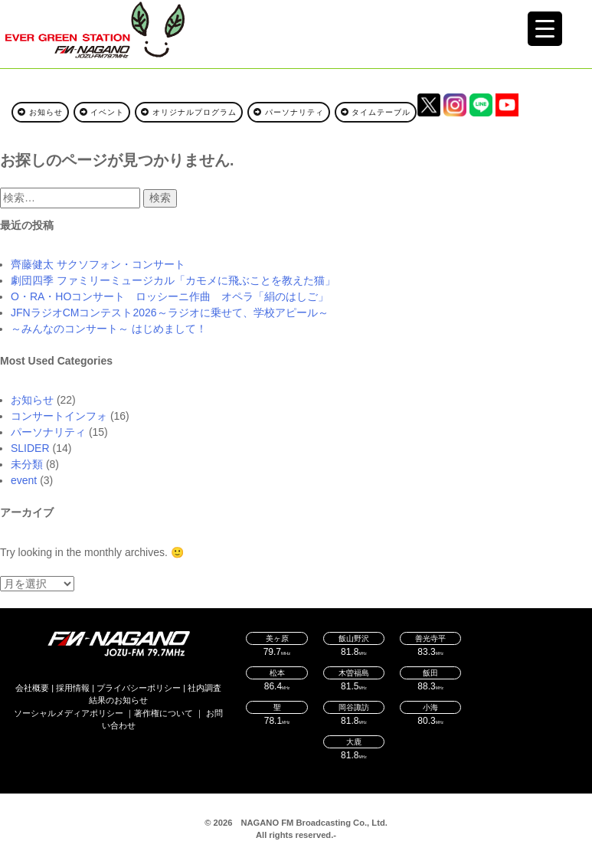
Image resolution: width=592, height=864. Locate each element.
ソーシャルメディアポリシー (68, 713)
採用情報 (73, 687)
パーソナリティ (288, 112)
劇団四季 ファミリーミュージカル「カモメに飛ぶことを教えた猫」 (173, 280)
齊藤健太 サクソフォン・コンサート (98, 264)
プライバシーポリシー (138, 687)
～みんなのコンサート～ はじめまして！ (109, 328)
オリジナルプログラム (189, 112)
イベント (102, 112)
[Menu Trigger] (545, 28)
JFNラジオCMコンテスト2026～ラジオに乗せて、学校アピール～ (170, 312)
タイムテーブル (376, 112)
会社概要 (32, 687)
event (24, 480)
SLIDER (30, 448)
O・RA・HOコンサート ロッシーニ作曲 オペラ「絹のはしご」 (170, 296)
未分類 (27, 464)
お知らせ (40, 112)
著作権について (163, 713)
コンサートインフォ (59, 416)
